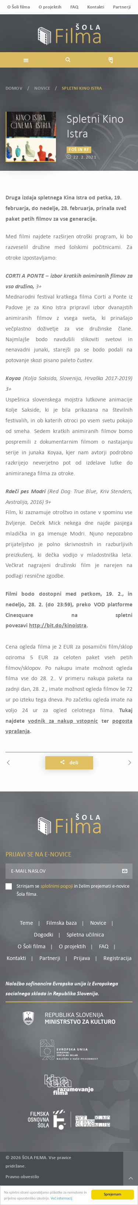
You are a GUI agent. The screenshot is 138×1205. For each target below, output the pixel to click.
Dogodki (43, 935)
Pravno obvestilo (22, 1177)
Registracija (117, 959)
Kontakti (95, 7)
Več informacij (61, 1200)
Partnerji (122, 7)
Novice (42, 87)
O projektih (50, 7)
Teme (26, 923)
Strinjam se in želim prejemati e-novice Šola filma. (73, 890)
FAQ (74, 7)
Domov (14, 87)
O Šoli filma (18, 7)
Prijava (82, 959)
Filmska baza (61, 923)
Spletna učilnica (85, 935)
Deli (69, 763)
